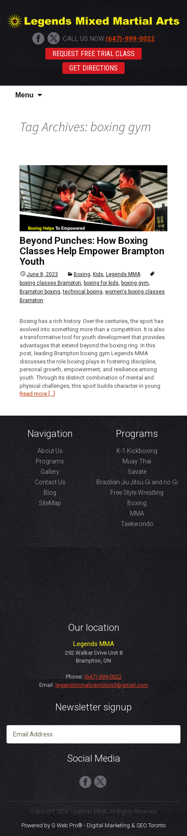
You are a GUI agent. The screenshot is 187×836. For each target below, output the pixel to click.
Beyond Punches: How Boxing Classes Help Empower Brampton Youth (92, 251)
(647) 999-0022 (103, 676)
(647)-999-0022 (130, 39)
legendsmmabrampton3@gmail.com (101, 685)
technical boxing (82, 292)
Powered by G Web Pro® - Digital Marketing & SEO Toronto (93, 825)
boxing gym (135, 283)
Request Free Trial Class (93, 54)
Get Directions (93, 68)
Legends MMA (123, 274)
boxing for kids (101, 283)
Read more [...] (37, 393)
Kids (98, 274)
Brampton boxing (40, 292)
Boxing (82, 274)
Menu (24, 95)
